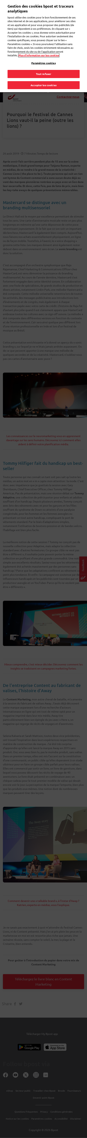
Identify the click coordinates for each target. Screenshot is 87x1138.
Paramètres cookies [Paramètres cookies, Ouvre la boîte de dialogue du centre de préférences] (43, 58)
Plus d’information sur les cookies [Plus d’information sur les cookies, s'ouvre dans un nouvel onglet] (39, 50)
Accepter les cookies (43, 80)
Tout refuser (43, 69)
